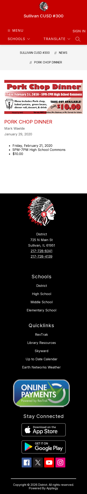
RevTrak (41, 334)
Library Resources (41, 343)
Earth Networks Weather (41, 367)
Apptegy (52, 488)
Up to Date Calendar (42, 359)
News (63, 52)
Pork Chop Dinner (48, 62)
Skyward (41, 351)
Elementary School (41, 310)
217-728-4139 (41, 256)
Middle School (42, 302)
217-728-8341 (41, 251)
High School (41, 294)
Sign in (76, 31)
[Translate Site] (56, 39)
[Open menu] (15, 30)
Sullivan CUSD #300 (35, 52)
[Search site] (78, 39)
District (41, 286)
